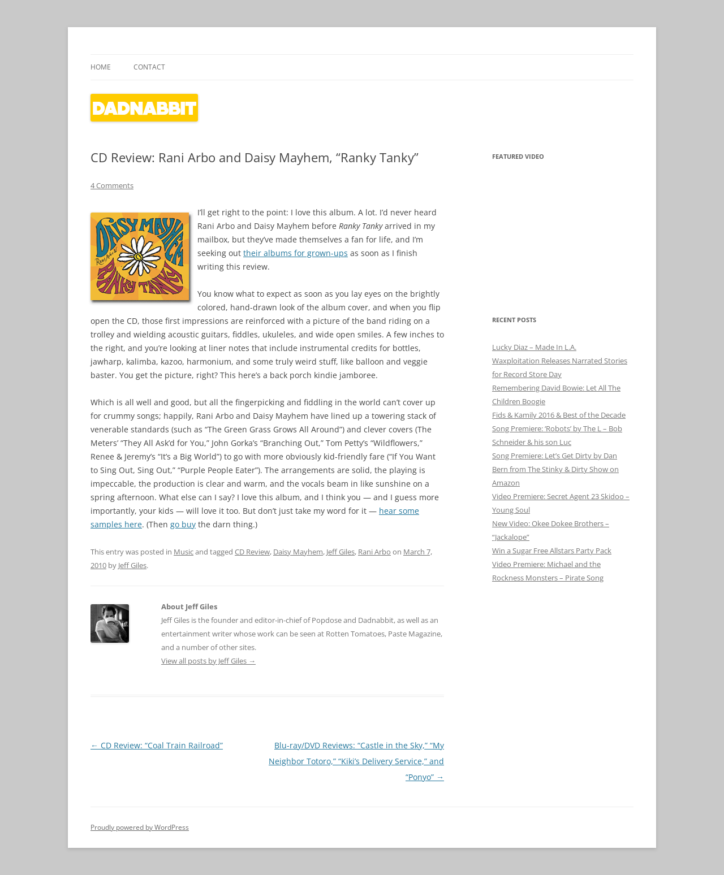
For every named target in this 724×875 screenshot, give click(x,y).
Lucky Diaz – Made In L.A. (534, 347)
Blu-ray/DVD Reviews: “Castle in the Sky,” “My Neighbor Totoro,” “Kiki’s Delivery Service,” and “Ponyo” (356, 761)
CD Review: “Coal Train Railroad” (156, 745)
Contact (149, 67)
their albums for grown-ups (295, 253)
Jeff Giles (340, 552)
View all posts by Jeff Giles (208, 661)
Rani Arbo (374, 552)
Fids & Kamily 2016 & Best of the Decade (559, 415)
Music (183, 552)
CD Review (252, 552)
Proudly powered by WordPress (139, 827)
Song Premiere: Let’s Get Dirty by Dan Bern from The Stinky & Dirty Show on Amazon (555, 469)
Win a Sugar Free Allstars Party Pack (551, 550)
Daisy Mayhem (298, 552)
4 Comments (111, 185)
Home (100, 67)
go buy (183, 524)
